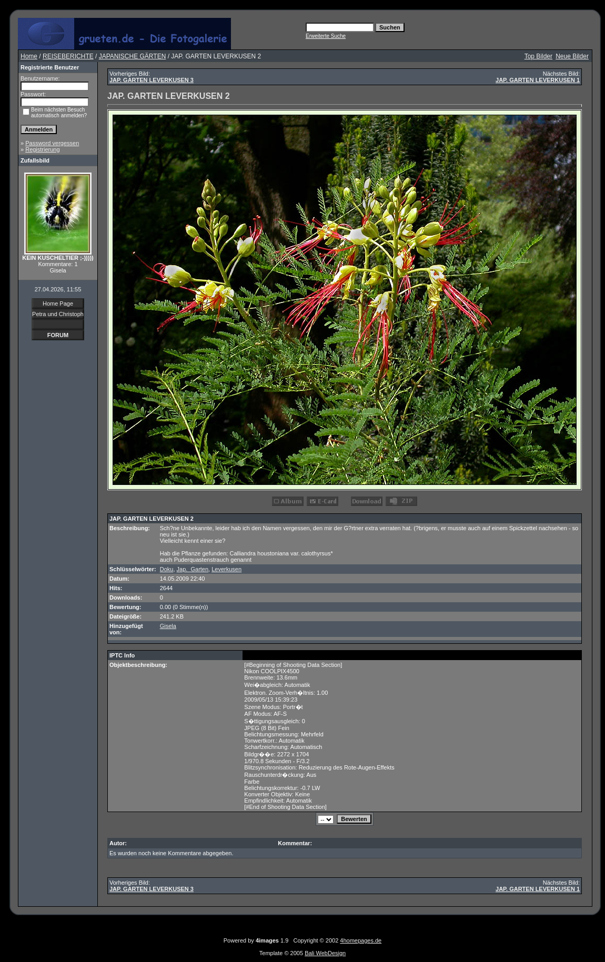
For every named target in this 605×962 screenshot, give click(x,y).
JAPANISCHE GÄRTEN (132, 56)
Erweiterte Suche (326, 36)
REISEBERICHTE (68, 56)
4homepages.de (360, 940)
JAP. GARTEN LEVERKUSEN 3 (151, 80)
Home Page (58, 303)
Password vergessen (52, 143)
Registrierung (42, 149)
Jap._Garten (193, 569)
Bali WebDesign (325, 953)
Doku (167, 569)
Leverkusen (226, 569)
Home (29, 56)
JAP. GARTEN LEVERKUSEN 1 (538, 80)
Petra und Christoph (58, 314)
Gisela (168, 626)
